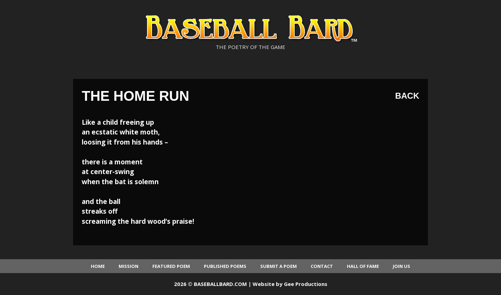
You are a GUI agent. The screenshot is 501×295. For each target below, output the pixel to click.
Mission (128, 266)
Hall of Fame (363, 266)
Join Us (401, 266)
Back (407, 95)
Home (98, 266)
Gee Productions (305, 283)
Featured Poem (171, 266)
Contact (322, 266)
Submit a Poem (278, 266)
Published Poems (225, 266)
